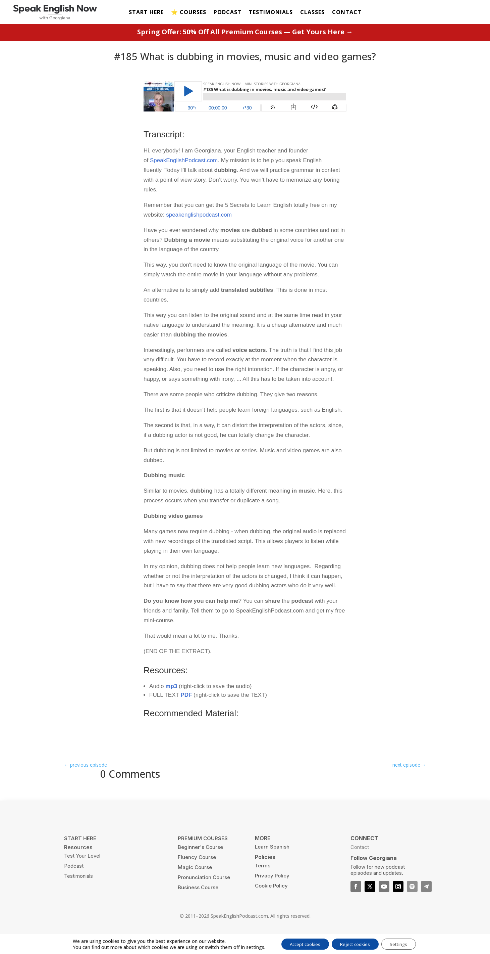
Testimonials (78, 892)
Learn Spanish (272, 862)
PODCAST (227, 13)
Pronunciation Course (204, 893)
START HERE (146, 13)
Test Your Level (82, 871)
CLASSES (312, 13)
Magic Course (195, 883)
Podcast (74, 881)
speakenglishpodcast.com (199, 230)
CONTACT (347, 13)
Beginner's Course (200, 863)
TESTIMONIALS (271, 13)
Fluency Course (197, 873)
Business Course (198, 903)
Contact (359, 863)
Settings (404, 943)
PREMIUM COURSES (203, 854)
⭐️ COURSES (188, 13)
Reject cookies (356, 943)
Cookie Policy (271, 901)
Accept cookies (300, 943)
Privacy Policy (272, 891)
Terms (262, 881)
